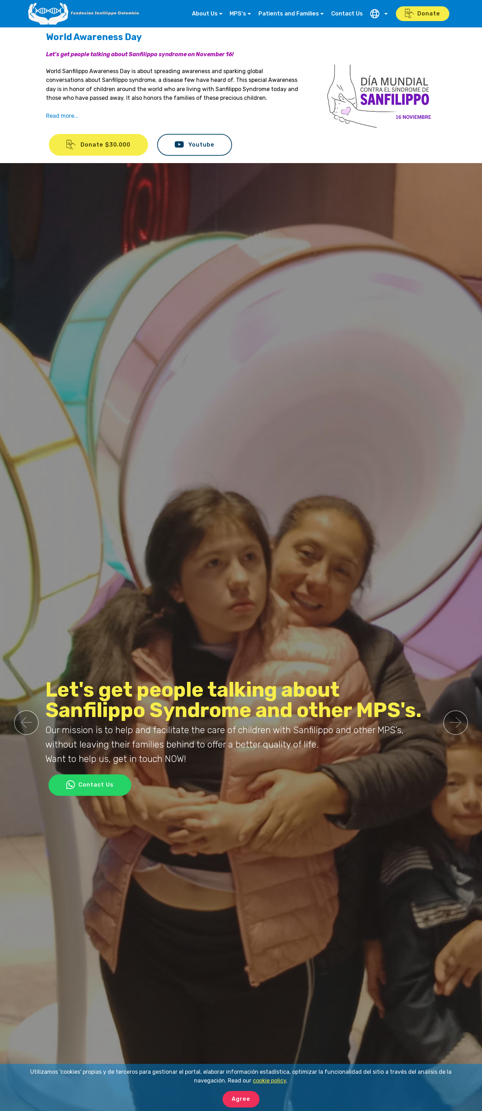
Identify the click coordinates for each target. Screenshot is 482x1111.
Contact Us (347, 13)
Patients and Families (288, 13)
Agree (241, 1099)
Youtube (195, 144)
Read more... (62, 115)
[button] (26, 722)
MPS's (238, 13)
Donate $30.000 (98, 144)
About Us (205, 13)
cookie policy (269, 1080)
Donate (422, 13)
